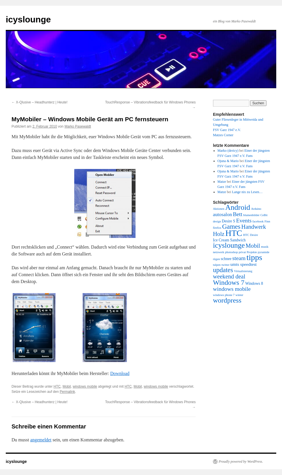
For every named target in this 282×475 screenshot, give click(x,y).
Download (119, 373)
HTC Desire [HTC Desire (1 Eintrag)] (250, 234)
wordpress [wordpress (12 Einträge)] (227, 300)
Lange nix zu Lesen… (247, 192)
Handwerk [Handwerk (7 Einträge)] (253, 227)
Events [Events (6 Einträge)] (243, 220)
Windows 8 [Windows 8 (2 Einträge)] (254, 283)
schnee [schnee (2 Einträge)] (226, 259)
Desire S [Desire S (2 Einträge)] (228, 221)
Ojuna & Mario (228, 161)
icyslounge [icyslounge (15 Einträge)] (229, 245)
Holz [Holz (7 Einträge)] (218, 234)
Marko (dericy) (228, 151)
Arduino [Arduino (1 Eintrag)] (256, 208)
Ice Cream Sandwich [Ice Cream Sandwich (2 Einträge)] (229, 240)
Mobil (66, 386)
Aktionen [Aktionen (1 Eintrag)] (218, 208)
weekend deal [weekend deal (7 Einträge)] (229, 276)
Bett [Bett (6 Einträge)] (237, 214)
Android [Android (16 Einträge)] (237, 207)
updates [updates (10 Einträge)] (223, 270)
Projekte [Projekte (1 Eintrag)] (252, 252)
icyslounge (28, 19)
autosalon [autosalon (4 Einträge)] (222, 214)
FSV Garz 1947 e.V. (227, 130)
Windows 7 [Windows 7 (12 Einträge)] (228, 282)
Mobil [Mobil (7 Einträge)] (253, 246)
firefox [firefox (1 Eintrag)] (217, 227)
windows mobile (85, 386)
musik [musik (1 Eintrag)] (264, 246)
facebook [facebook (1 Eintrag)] (258, 221)
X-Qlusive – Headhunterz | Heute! (40, 102)
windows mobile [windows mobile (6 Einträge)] (232, 289)
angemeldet (41, 439)
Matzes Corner (223, 135)
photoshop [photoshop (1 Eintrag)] (231, 252)
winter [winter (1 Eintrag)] (239, 295)
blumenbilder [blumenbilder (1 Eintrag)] (251, 215)
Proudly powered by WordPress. (241, 461)
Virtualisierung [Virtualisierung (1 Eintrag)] (243, 271)
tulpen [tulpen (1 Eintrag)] (217, 264)
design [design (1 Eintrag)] (217, 221)
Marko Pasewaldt (77, 126)
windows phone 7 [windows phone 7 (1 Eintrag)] (224, 295)
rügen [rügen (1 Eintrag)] (216, 259)
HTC (57, 386)
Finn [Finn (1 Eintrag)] (267, 221)
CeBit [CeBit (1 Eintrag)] (264, 215)
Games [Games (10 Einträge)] (231, 226)
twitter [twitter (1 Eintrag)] (226, 264)
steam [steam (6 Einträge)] (238, 258)
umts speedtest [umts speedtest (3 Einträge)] (243, 264)
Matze (222, 182)
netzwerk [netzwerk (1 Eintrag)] (218, 252)
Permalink (67, 392)
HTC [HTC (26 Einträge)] (233, 233)
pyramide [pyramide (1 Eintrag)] (263, 252)
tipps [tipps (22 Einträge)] (254, 257)
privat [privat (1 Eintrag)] (242, 252)
